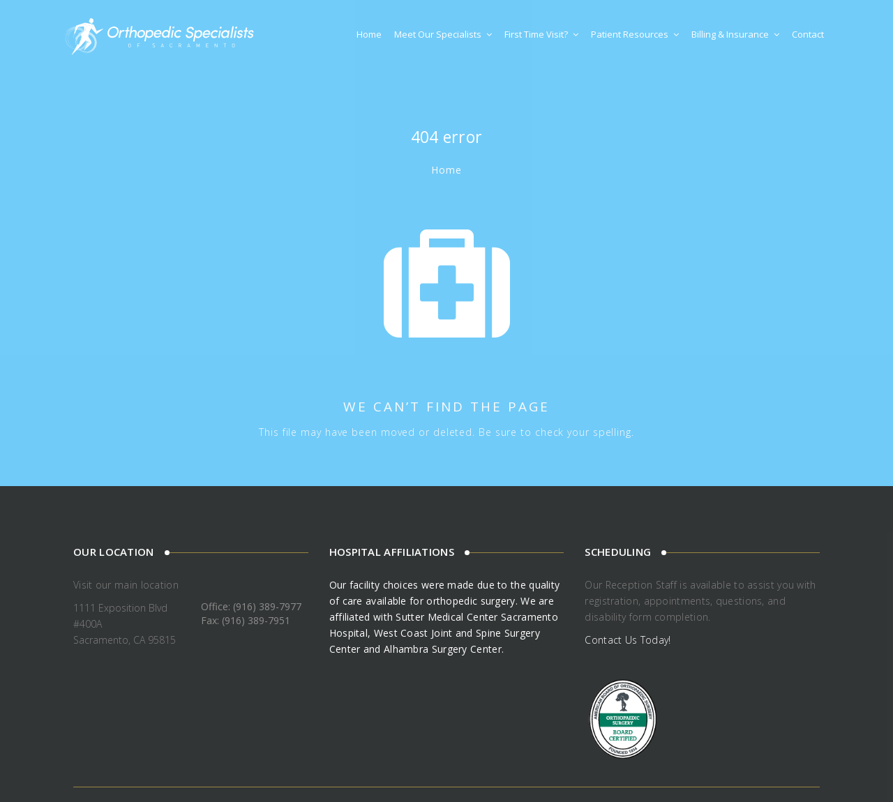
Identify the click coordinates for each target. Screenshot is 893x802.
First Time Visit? (541, 34)
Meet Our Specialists (443, 34)
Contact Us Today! (627, 639)
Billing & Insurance (735, 34)
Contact (808, 34)
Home (369, 34)
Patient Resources (635, 34)
